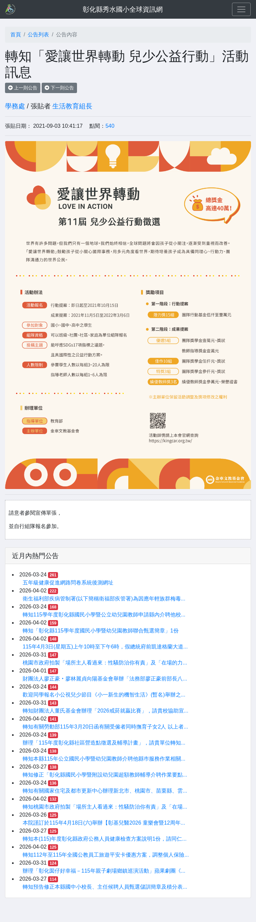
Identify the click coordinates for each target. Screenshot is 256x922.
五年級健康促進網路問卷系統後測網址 (68, 582)
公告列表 (38, 34)
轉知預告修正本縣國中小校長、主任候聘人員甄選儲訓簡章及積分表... (105, 887)
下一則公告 (59, 87)
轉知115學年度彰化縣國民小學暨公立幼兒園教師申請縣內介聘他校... (104, 614)
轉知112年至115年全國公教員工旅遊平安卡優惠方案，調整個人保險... (106, 855)
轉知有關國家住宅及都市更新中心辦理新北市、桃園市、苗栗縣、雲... (105, 791)
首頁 (15, 34)
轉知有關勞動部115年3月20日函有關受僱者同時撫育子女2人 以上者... (105, 727)
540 (109, 126)
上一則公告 (22, 87)
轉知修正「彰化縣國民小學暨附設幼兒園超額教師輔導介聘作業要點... (105, 775)
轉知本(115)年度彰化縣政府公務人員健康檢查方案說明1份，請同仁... (105, 839)
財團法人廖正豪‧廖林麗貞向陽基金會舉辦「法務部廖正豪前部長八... (105, 678)
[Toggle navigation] (241, 9)
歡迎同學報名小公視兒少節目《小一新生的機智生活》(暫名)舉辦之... (104, 695)
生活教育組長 (72, 106)
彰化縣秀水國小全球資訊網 (123, 9)
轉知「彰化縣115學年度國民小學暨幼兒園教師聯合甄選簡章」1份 (101, 630)
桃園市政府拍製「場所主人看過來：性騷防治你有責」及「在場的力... (105, 662)
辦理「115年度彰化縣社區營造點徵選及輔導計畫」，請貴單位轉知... (104, 743)
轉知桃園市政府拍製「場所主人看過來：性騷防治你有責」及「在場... (105, 807)
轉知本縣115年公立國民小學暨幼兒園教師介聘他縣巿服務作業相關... (104, 759)
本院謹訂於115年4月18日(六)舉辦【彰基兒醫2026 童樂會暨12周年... (104, 823)
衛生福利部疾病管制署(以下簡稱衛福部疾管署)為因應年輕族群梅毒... (104, 598)
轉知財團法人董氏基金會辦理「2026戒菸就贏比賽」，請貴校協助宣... (105, 711)
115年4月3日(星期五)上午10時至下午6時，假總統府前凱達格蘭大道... (105, 646)
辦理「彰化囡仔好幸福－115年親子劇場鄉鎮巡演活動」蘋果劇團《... (104, 871)
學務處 (15, 106)
